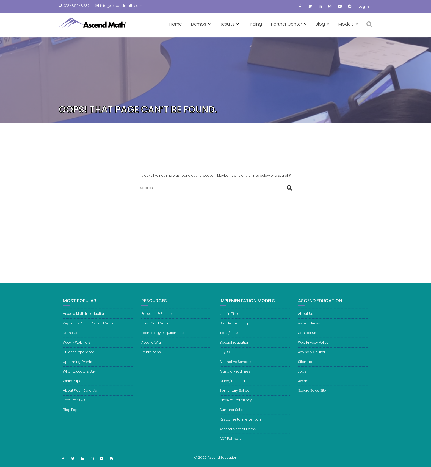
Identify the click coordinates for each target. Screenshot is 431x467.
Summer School (233, 415)
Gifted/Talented (232, 386)
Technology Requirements (163, 338)
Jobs (302, 376)
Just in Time (229, 319)
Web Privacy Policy (313, 348)
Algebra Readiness (235, 376)
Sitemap (305, 367)
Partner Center (286, 24)
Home (175, 24)
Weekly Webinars (77, 348)
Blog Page (71, 415)
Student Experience (78, 357)
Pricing (255, 24)
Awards (304, 386)
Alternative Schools (235, 367)
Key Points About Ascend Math (88, 328)
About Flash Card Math (82, 396)
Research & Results (157, 319)
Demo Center (74, 338)
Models (346, 24)
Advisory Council (312, 357)
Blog (320, 24)
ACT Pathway (230, 444)
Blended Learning (234, 328)
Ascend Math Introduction (84, 319)
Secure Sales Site (312, 396)
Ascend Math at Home (238, 434)
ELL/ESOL (226, 357)
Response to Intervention (240, 424)
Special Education (234, 348)
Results (227, 24)
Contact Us (307, 338)
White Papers (73, 386)
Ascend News (309, 328)
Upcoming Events (77, 367)
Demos (198, 24)
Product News (74, 405)
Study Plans (151, 357)
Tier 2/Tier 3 (229, 338)
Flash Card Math (154, 328)
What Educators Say (79, 376)
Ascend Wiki (151, 348)
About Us (305, 319)
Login (363, 6)
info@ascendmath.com (118, 5)
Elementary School (235, 396)
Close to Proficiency (236, 405)
